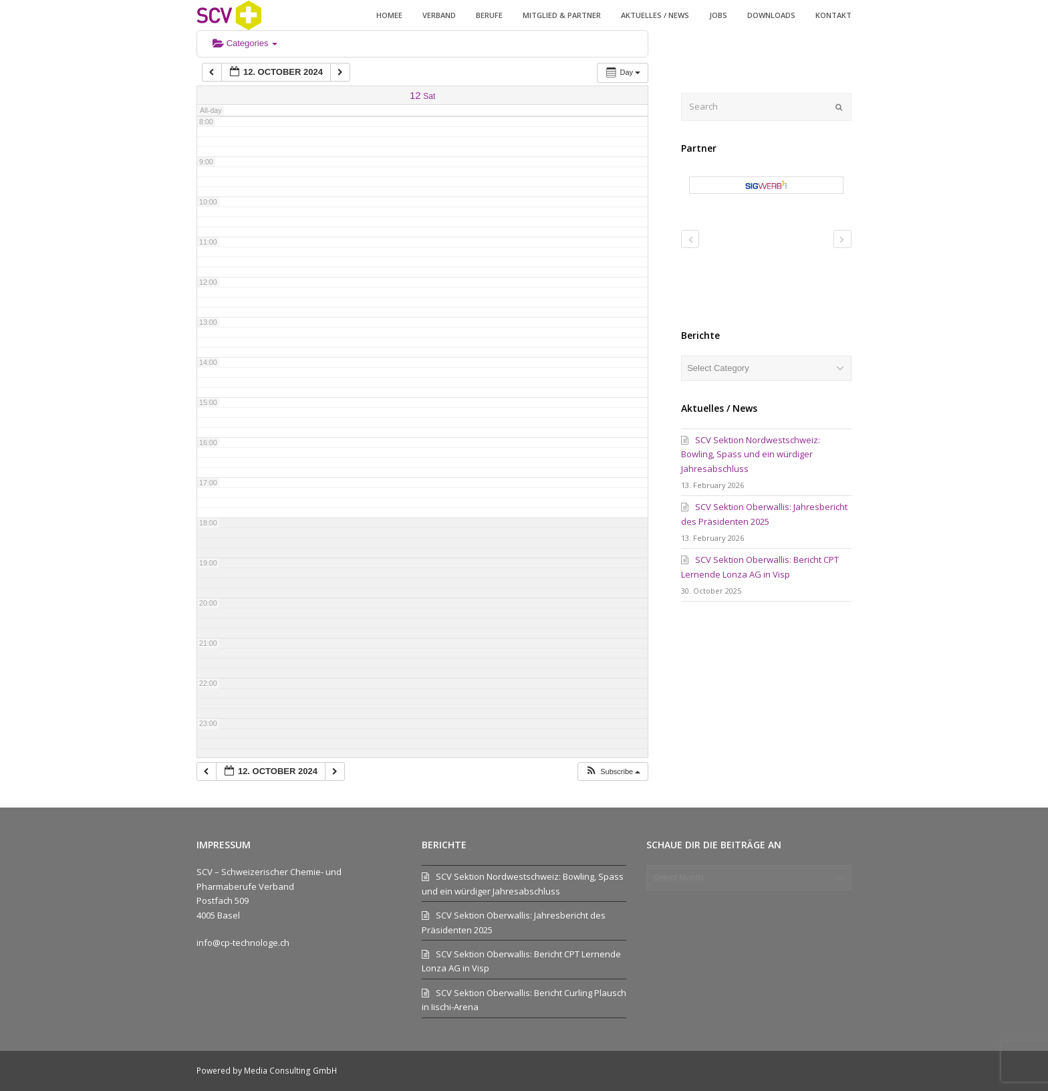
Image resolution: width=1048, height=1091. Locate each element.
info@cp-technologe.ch (242, 943)
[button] (612, 772)
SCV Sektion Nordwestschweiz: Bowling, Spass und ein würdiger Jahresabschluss (750, 454)
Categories (245, 43)
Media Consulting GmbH (290, 1070)
